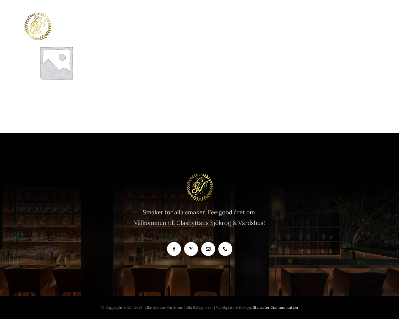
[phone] (225, 249)
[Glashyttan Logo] (199, 176)
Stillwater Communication (275, 307)
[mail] (208, 249)
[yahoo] (191, 249)
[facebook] (174, 249)
